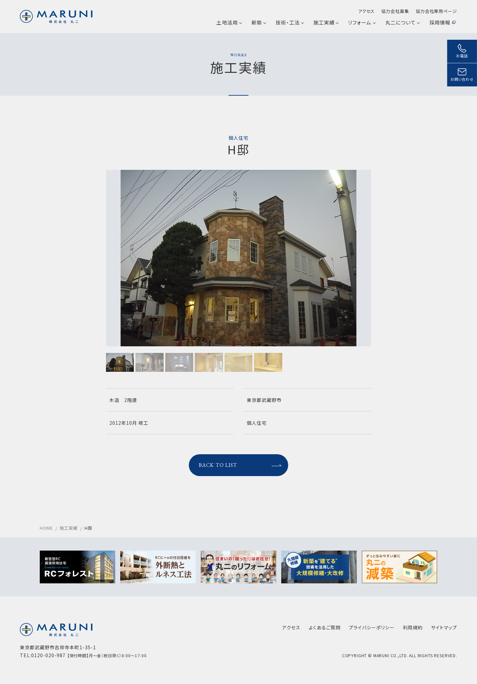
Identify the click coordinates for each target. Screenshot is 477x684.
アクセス (366, 11)
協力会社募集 (395, 11)
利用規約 (413, 627)
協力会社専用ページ (436, 11)
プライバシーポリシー (372, 627)
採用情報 (442, 22)
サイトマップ (444, 627)
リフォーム (361, 22)
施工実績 (325, 22)
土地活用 (228, 22)
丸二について (402, 22)
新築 (258, 22)
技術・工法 (289, 22)
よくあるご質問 (325, 627)
